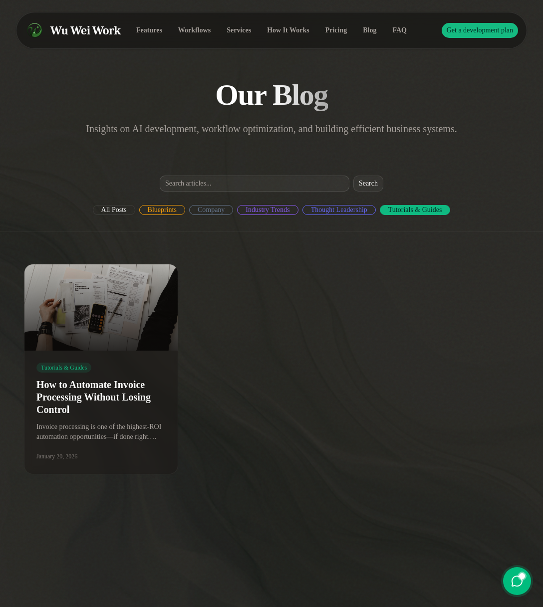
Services (239, 30)
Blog (369, 30)
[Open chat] (517, 581)
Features (149, 30)
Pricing (336, 30)
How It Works (288, 30)
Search (368, 183)
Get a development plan (480, 30)
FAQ (400, 30)
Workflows (194, 30)
